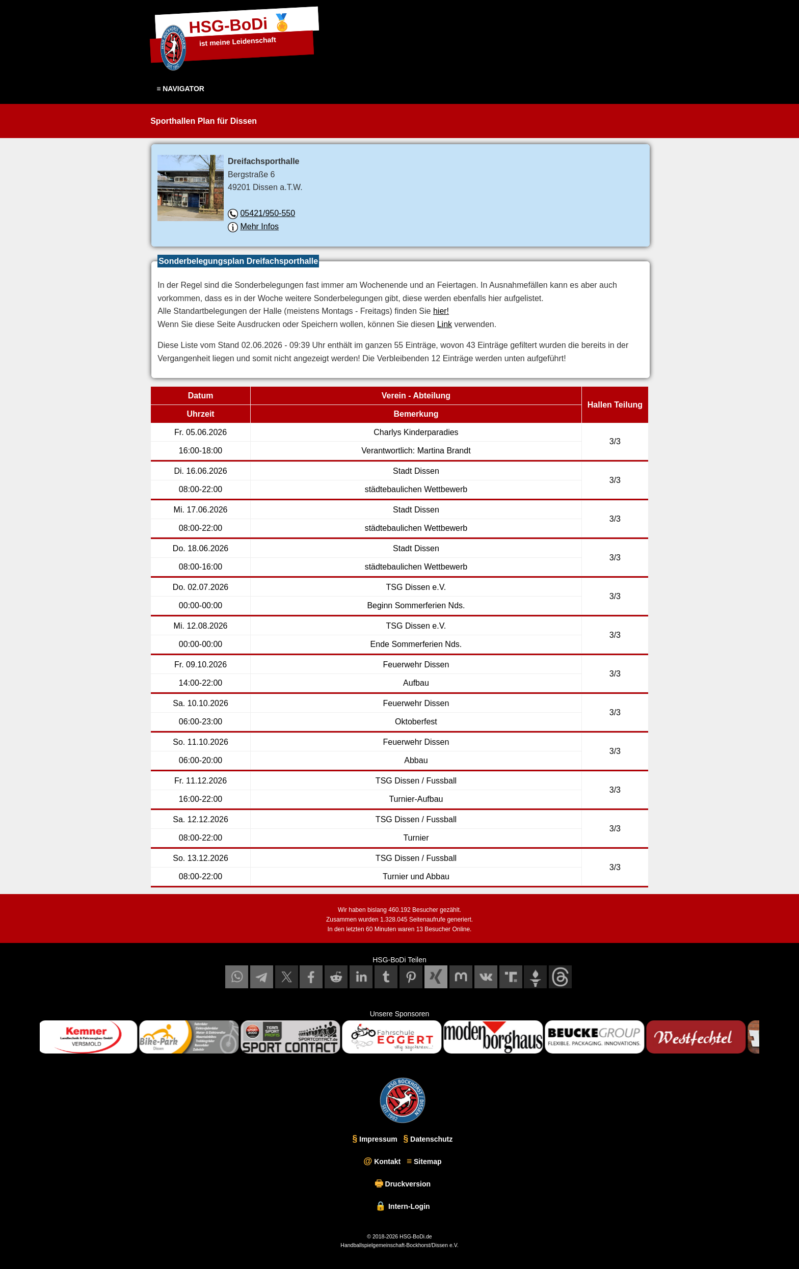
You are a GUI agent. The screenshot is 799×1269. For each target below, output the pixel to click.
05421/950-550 (268, 213)
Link (441, 324)
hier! (438, 311)
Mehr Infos (260, 226)
